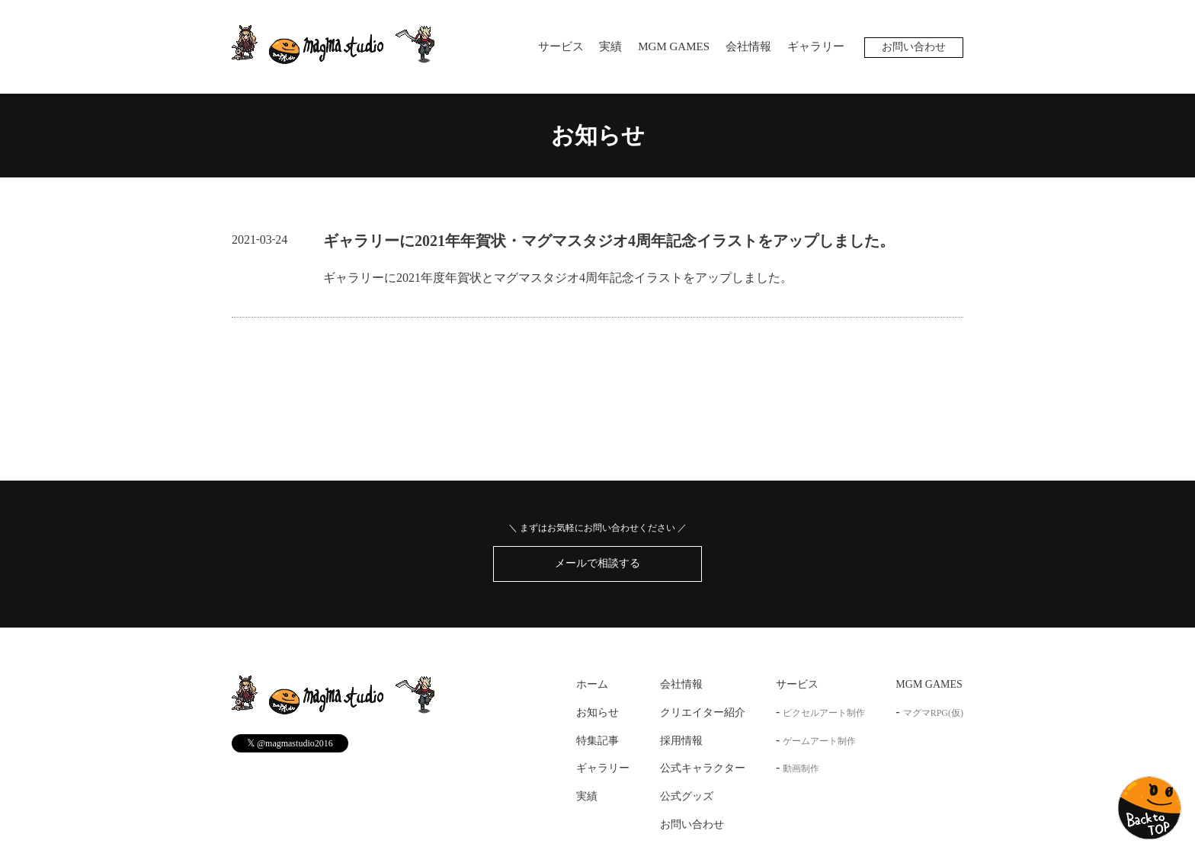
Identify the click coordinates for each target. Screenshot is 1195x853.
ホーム (592, 684)
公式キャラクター (702, 769)
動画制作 (801, 769)
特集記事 (597, 740)
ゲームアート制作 (819, 741)
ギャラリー (815, 46)
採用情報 (681, 740)
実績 (610, 46)
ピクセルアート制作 (824, 713)
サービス (561, 46)
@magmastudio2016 (290, 743)
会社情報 (748, 46)
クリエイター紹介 (702, 712)
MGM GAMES (674, 46)
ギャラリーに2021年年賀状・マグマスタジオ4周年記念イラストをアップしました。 (609, 240)
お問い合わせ (914, 47)
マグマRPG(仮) (933, 713)
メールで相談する (597, 564)
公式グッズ (686, 796)
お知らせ (598, 135)
